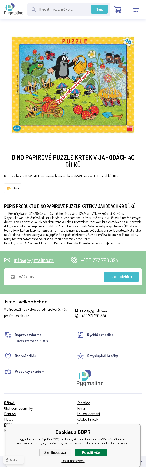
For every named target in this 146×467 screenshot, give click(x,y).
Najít (99, 9)
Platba (8, 419)
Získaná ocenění (88, 413)
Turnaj (81, 408)
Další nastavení (72, 461)
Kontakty (83, 402)
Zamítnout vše (55, 452)
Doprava (10, 413)
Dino (16, 188)
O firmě (9, 402)
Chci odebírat (121, 277)
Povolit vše (91, 452)
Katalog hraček (87, 419)
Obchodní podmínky (18, 408)
